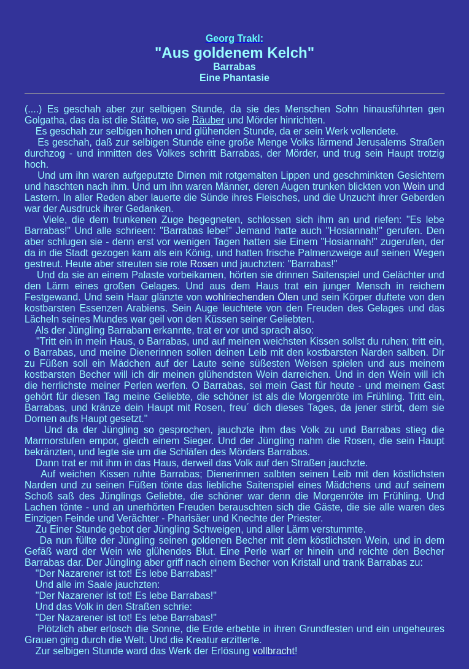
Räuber (208, 120)
